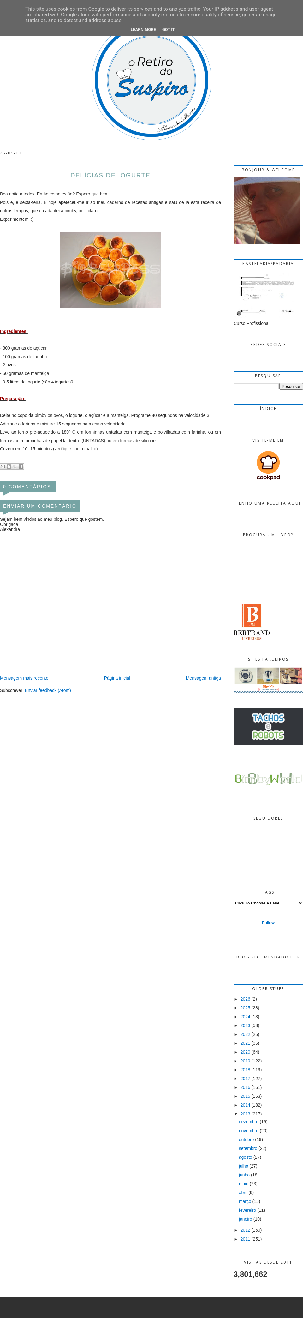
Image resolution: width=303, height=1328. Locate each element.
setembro (248, 1148)
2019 (245, 1060)
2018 (245, 1069)
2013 (245, 1113)
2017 (245, 1078)
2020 (245, 1052)
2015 (245, 1096)
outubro (246, 1139)
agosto (245, 1157)
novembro (248, 1130)
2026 (245, 998)
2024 (245, 1016)
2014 (245, 1105)
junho (244, 1174)
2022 (245, 1034)
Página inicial (117, 678)
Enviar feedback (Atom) (48, 690)
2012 (245, 1230)
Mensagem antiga (203, 678)
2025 (245, 1007)
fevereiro (247, 1210)
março (245, 1201)
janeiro (245, 1219)
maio (243, 1183)
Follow (268, 922)
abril (243, 1192)
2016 (245, 1087)
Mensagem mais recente (24, 678)
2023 (245, 1025)
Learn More (143, 29)
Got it (168, 29)
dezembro (248, 1121)
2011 (245, 1238)
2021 (245, 1043)
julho (243, 1166)
